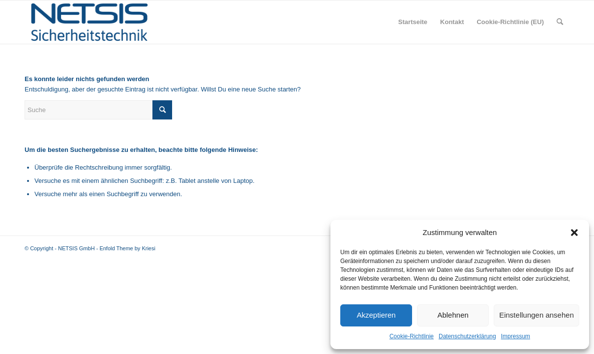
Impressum (515, 336)
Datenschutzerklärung (467, 336)
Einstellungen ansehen (536, 315)
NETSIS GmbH (76, 248)
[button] (574, 232)
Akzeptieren (375, 315)
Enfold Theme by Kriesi (127, 248)
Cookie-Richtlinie (411, 336)
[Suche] (559, 22)
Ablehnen (452, 315)
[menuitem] (413, 22)
